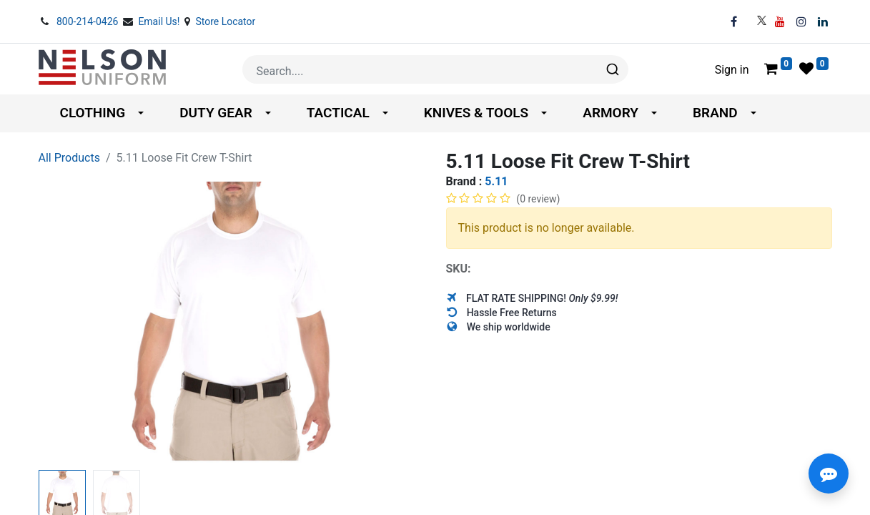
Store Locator (225, 21)
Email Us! (160, 21)
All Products (69, 158)
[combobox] (435, 69)
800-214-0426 (88, 21)
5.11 (496, 181)
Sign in (732, 70)
